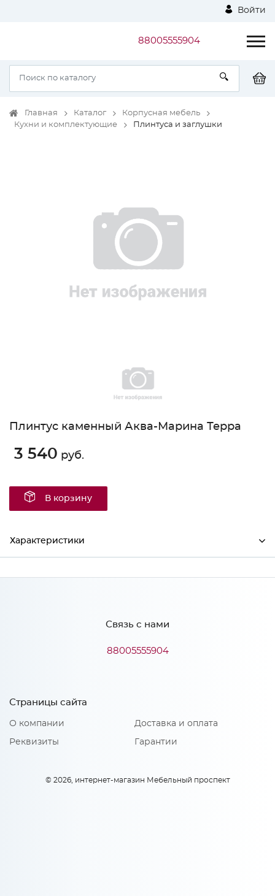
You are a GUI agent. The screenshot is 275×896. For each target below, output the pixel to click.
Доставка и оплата (176, 723)
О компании (36, 723)
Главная (41, 113)
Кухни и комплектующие (65, 125)
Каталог (90, 113)
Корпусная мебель (161, 113)
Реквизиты (34, 742)
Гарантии (155, 742)
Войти (245, 10)
